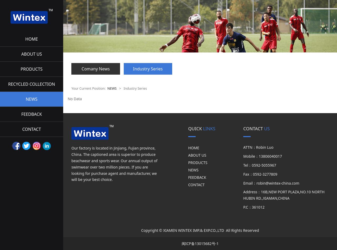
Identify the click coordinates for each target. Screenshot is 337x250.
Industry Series (148, 69)
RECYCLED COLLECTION (31, 84)
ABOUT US (31, 54)
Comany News (96, 69)
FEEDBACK (31, 114)
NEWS (32, 99)
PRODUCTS (31, 69)
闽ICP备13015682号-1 (200, 243)
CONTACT (31, 129)
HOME (31, 39)
